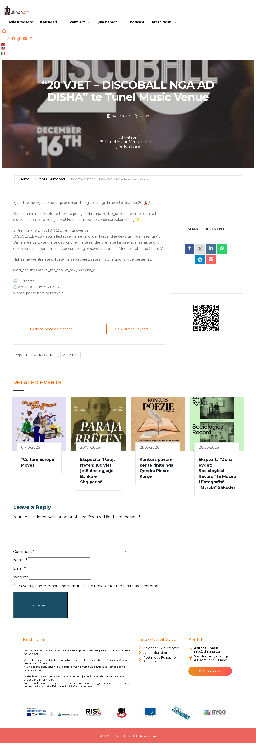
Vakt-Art (80, 22)
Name (20, 565)
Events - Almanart (50, 179)
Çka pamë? (110, 22)
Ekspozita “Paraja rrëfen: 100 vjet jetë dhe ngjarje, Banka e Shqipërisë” (98, 470)
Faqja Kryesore (19, 22)
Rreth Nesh (164, 22)
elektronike (41, 355)
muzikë (70, 355)
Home (24, 179)
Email (19, 574)
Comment (24, 557)
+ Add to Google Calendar (52, 329)
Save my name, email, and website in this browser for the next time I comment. (91, 591)
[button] (4, 31)
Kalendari (51, 22)
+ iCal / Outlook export (128, 329)
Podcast (137, 22)
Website (20, 582)
